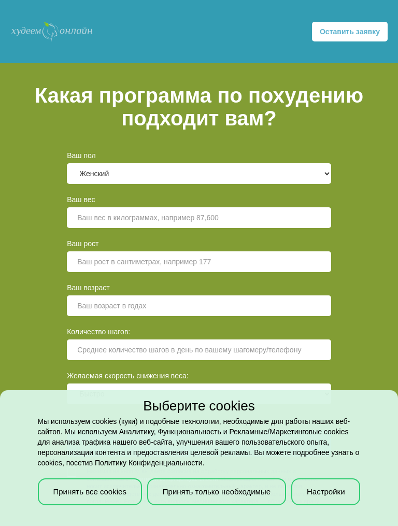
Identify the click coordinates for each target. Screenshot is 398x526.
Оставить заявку (350, 31)
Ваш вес (81, 199)
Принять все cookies (89, 491)
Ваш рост (82, 243)
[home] (51, 31)
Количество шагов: (98, 332)
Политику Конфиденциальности (148, 463)
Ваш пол (81, 155)
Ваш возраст (88, 287)
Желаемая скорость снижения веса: (127, 376)
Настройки (326, 491)
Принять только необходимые (217, 491)
